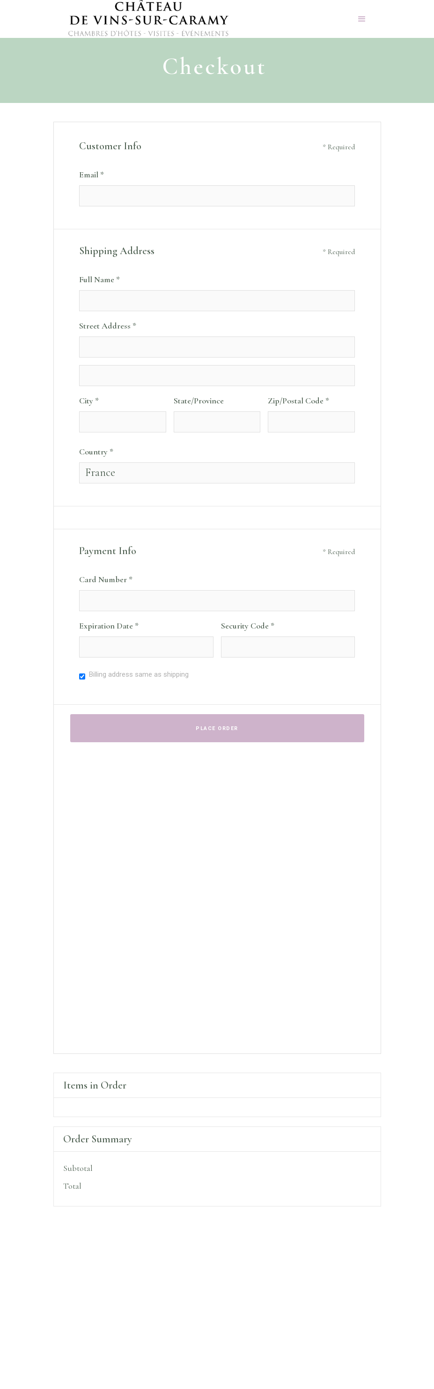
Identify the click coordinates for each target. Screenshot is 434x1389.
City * (89, 400)
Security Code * (247, 626)
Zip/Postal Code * (298, 400)
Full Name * (99, 279)
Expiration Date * (109, 626)
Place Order (217, 728)
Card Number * (105, 579)
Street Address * (107, 326)
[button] (362, 19)
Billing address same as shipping (139, 674)
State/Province (199, 400)
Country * (96, 451)
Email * (91, 174)
